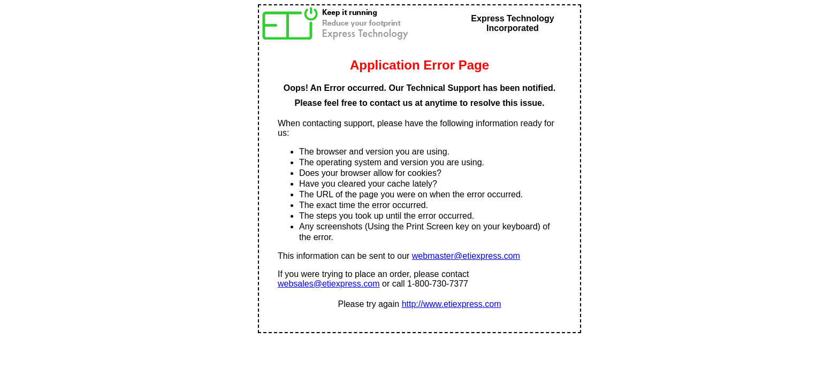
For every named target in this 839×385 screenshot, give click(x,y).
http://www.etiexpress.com (451, 304)
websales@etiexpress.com (329, 283)
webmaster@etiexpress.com (466, 255)
